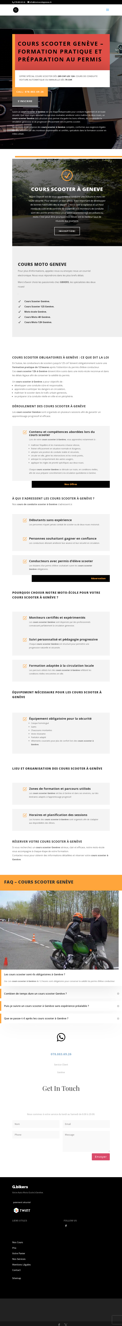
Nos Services (19, 1259)
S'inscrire (25, 101)
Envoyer (101, 1156)
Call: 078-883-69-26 (30, 91)
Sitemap (16, 1278)
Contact (16, 1270)
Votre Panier (18, 1253)
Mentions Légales (21, 1264)
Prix (14, 1247)
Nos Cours (17, 1242)
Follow (74, 1225)
